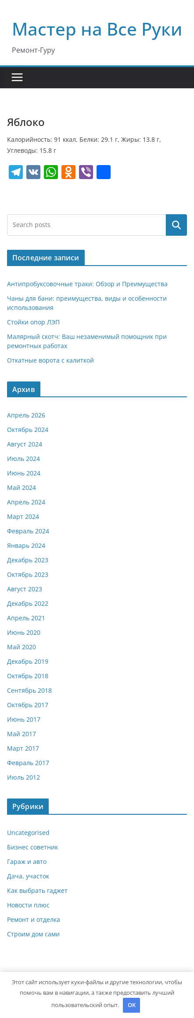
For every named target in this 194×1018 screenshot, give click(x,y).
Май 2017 (21, 734)
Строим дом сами (33, 934)
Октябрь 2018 (27, 676)
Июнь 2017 (23, 719)
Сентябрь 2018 (29, 690)
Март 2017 (23, 748)
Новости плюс (28, 905)
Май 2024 (21, 487)
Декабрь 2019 (27, 661)
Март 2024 (23, 516)
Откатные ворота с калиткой (50, 360)
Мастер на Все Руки (97, 29)
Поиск (176, 225)
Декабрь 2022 (27, 603)
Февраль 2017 (28, 763)
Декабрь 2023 (27, 560)
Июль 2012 (23, 777)
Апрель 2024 (26, 502)
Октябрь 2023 (27, 574)
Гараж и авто (27, 861)
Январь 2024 (26, 545)
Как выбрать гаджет (37, 890)
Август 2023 (24, 589)
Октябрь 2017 (27, 705)
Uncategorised (28, 832)
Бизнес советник (32, 847)
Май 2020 (21, 647)
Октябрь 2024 (27, 429)
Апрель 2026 (26, 415)
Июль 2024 (23, 458)
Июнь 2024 (23, 473)
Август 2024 (24, 444)
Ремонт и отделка (33, 919)
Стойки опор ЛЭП (33, 322)
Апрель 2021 (26, 618)
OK (132, 1005)
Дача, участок (28, 876)
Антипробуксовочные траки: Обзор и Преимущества (87, 284)
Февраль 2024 (28, 531)
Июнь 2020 (23, 632)
